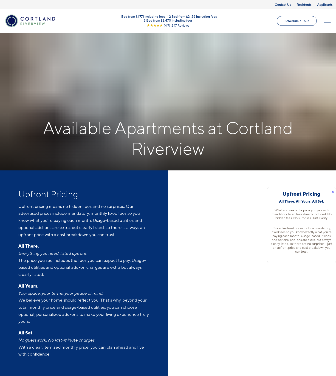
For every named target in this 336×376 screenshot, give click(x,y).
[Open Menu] (327, 21)
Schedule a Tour (297, 21)
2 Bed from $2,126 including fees (193, 16)
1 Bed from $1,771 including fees (142, 16)
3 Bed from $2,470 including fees (168, 20)
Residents (304, 4)
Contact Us (283, 4)
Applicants (325, 4)
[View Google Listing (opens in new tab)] (168, 25)
